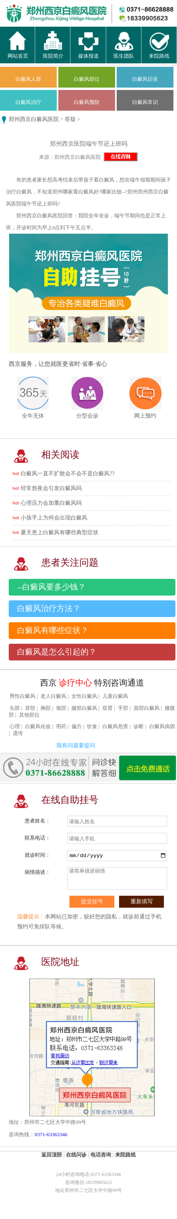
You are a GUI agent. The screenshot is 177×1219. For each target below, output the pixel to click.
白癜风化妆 (38, 726)
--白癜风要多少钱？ (51, 587)
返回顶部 (51, 1155)
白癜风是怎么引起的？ (56, 652)
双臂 (107, 708)
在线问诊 (76, 1155)
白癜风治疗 (28, 102)
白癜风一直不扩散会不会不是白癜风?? (67, 474)
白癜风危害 (115, 726)
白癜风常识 (145, 102)
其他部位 (29, 715)
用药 (61, 726)
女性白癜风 (84, 696)
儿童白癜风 (115, 696)
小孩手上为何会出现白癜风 (54, 518)
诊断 (138, 726)
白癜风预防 (87, 102)
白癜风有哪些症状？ (52, 630)
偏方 (76, 726)
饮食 (92, 726)
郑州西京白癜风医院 (34, 119)
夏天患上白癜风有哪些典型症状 (59, 532)
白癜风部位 (87, 79)
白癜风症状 (145, 79)
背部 (30, 708)
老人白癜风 (53, 696)
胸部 (45, 708)
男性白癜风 (22, 696)
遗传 (18, 733)
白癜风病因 (162, 726)
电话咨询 (100, 1155)
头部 (15, 708)
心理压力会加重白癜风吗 (51, 503)
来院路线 (125, 1155)
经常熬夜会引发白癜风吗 (51, 488)
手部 (123, 708)
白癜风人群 (28, 79)
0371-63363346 (51, 1134)
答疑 (70, 119)
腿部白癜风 (84, 708)
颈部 (61, 708)
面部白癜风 (147, 708)
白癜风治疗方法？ (49, 608)
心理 (15, 726)
